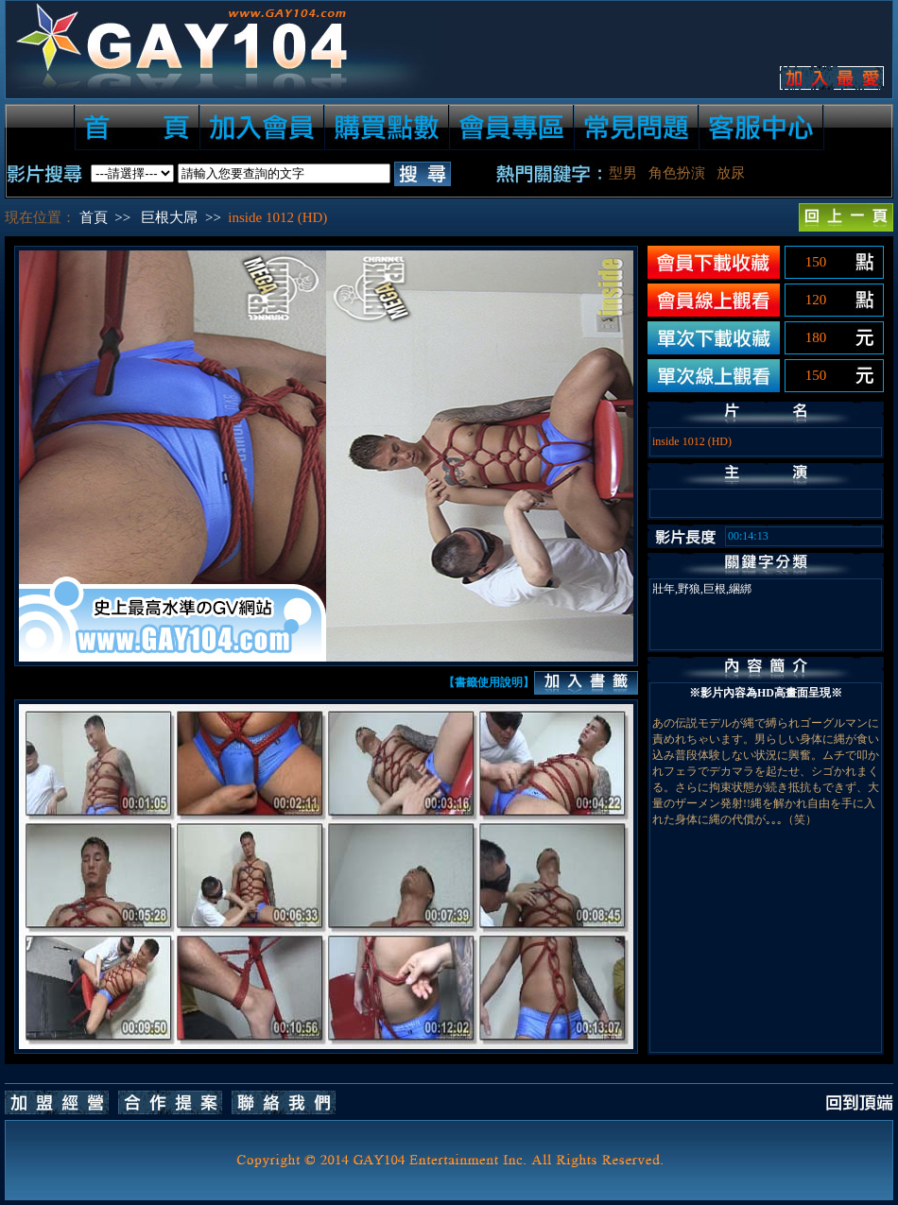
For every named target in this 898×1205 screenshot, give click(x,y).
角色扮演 (676, 173)
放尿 (731, 173)
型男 (623, 173)
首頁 (93, 217)
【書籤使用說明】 (488, 682)
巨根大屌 (169, 217)
